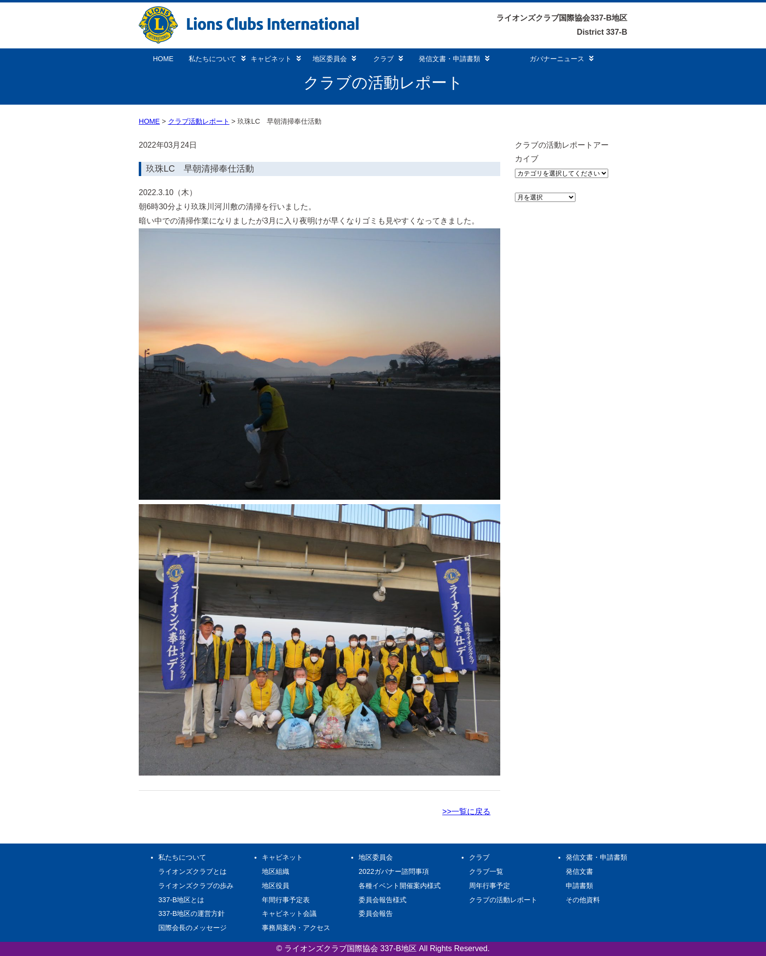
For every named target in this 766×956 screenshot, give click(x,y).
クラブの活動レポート (503, 900)
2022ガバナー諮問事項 (394, 871)
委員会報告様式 (382, 900)
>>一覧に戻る (466, 811)
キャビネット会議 (289, 913)
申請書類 (579, 885)
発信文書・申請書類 (454, 59)
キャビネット (276, 59)
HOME (163, 59)
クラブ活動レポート (199, 121)
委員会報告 (376, 913)
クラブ (388, 59)
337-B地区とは (181, 900)
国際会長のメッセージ (192, 928)
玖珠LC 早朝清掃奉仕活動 (200, 169)
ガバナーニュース (562, 59)
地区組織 (275, 871)
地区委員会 (334, 59)
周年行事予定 (489, 885)
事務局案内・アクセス (296, 928)
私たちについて (217, 59)
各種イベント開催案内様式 (400, 885)
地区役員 (275, 885)
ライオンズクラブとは (192, 871)
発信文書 (579, 871)
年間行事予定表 (286, 900)
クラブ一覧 (486, 871)
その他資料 (583, 900)
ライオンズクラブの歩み (196, 885)
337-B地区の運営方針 (191, 913)
